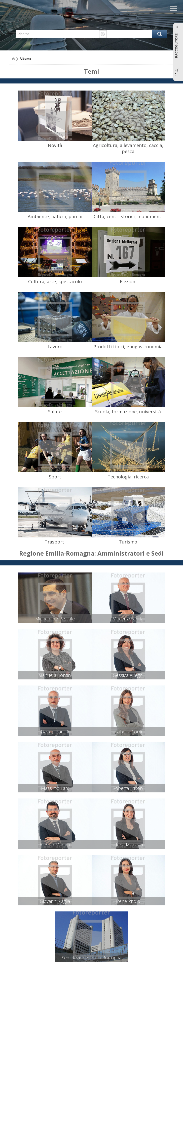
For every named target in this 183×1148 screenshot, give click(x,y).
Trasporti (55, 542)
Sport (55, 477)
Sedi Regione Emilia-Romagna (91, 958)
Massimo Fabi (55, 788)
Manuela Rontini (54, 675)
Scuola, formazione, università (128, 412)
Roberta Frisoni (128, 788)
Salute (55, 412)
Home (13, 58)
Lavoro (55, 346)
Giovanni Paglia (55, 901)
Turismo (128, 542)
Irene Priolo (128, 901)
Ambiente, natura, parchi (55, 216)
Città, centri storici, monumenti (128, 216)
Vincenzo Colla (128, 619)
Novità (55, 145)
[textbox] (57, 34)
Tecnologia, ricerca (128, 477)
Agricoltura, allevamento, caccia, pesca (128, 148)
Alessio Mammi (55, 845)
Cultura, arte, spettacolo (55, 281)
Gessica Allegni (128, 675)
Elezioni (128, 281)
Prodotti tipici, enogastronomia (128, 346)
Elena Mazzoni (128, 845)
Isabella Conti (128, 732)
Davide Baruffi (55, 732)
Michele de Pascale (55, 619)
